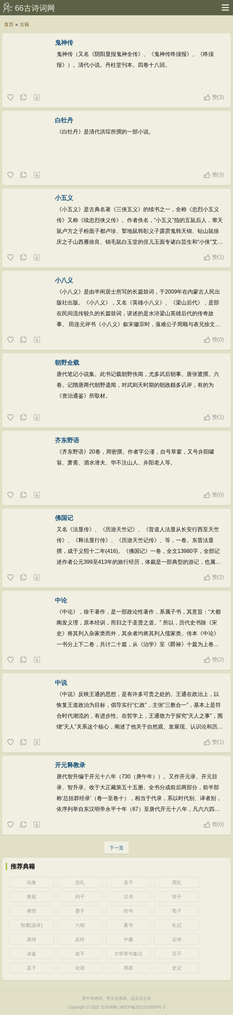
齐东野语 (67, 440)
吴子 (128, 882)
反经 (80, 939)
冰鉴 (31, 953)
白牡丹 (64, 120)
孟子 (31, 968)
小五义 (64, 198)
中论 (61, 600)
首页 (9, 24)
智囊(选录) (32, 925)
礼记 (177, 925)
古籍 (24, 24)
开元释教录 (70, 765)
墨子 (80, 911)
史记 (177, 968)
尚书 (128, 911)
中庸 (128, 939)
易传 (31, 939)
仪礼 (80, 882)
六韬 (80, 925)
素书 (128, 925)
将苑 (31, 896)
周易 (128, 968)
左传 (177, 939)
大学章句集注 (128, 953)
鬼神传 (64, 42)
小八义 (64, 280)
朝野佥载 (67, 362)
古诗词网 (109, 1007)
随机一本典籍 (36, 97)
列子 (80, 896)
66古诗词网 (35, 8)
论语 (80, 968)
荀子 (177, 911)
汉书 (128, 896)
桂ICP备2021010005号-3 (142, 1007)
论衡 (31, 882)
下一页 (116, 848)
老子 (80, 953)
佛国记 (64, 518)
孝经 (31, 911)
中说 (61, 682)
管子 (177, 896)
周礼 (177, 882)
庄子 (177, 953)
